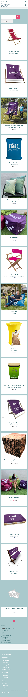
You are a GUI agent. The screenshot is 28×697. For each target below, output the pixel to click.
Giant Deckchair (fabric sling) (14, 127)
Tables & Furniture (11, 628)
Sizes (3, 632)
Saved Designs (5, 657)
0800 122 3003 (5, 1)
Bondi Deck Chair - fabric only (14, 608)
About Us (4, 679)
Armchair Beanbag (14, 497)
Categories (4, 630)
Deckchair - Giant (14, 90)
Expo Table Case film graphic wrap (14, 385)
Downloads (4, 665)
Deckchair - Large (14, 424)
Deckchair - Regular (14, 53)
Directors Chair (14, 274)
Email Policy (4, 689)
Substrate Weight (6, 638)
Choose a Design (5, 664)
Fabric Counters (14, 163)
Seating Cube (14, 461)
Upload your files (5, 667)
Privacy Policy (5, 687)
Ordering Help (5, 674)
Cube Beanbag (14, 237)
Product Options (6, 642)
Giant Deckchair (14, 88)
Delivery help (5, 677)
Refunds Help (5, 675)
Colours (4, 634)
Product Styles (5, 640)
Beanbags (14, 311)
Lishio (3, 658)
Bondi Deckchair (14, 51)
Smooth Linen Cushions (14, 200)
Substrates (4, 637)
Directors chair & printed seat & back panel (14, 276)
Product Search (5, 660)
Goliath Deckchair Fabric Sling (14, 125)
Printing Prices (5, 662)
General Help (5, 672)
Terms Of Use (5, 683)
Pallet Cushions (14, 534)
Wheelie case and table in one (14, 387)
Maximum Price (6, 635)
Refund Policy (5, 685)
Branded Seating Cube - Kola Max (14, 460)
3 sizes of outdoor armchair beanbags (14, 499)
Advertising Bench (14, 571)
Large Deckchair (14, 423)
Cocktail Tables (14, 348)
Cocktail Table (14, 350)
